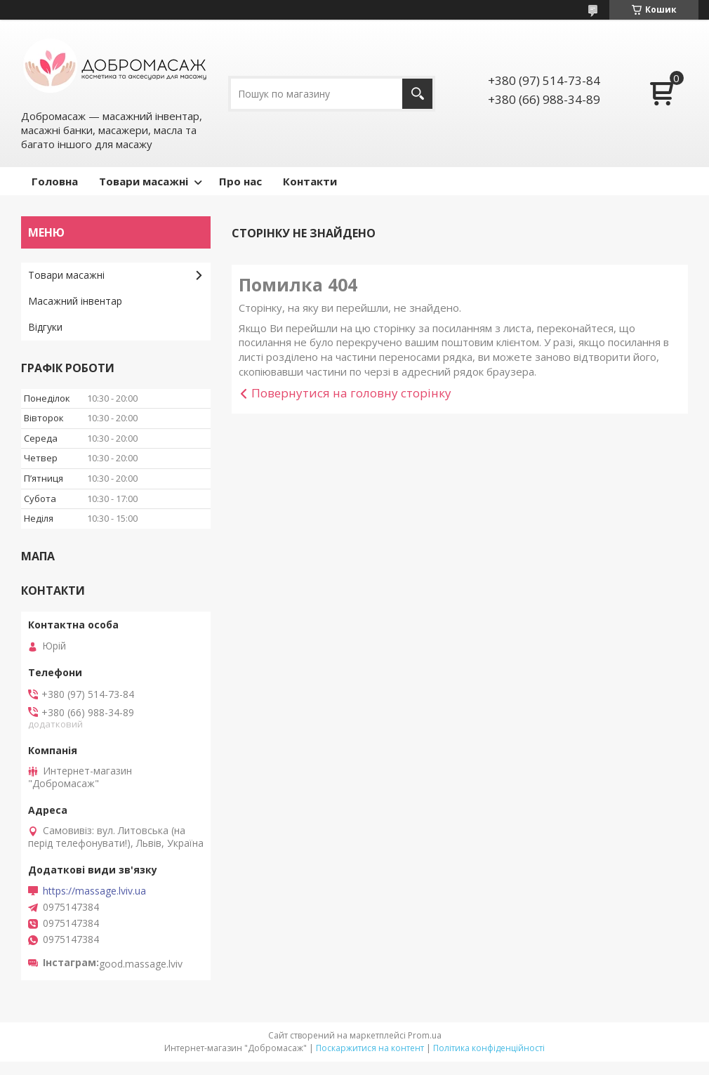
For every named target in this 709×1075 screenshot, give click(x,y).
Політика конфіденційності (489, 1048)
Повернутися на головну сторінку (351, 393)
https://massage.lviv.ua (94, 891)
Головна (55, 181)
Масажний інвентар (75, 301)
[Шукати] (417, 94)
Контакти (310, 181)
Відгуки (45, 327)
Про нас (240, 181)
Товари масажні (143, 181)
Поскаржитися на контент (370, 1048)
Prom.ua (425, 1035)
